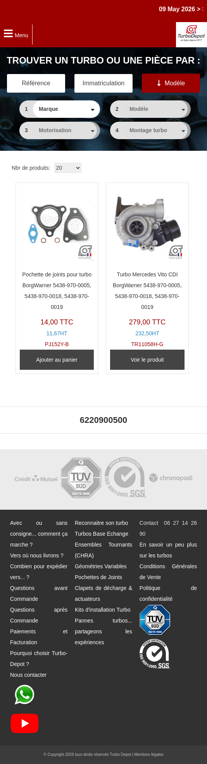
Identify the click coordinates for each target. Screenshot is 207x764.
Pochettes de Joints (98, 577)
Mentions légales (148, 754)
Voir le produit (147, 360)
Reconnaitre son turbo (101, 523)
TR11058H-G (147, 267)
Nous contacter (28, 675)
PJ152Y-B (57, 267)
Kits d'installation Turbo (103, 610)
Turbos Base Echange (101, 534)
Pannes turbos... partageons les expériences (103, 631)
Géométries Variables (101, 566)
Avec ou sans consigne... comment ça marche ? (38, 534)
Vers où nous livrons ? (37, 555)
